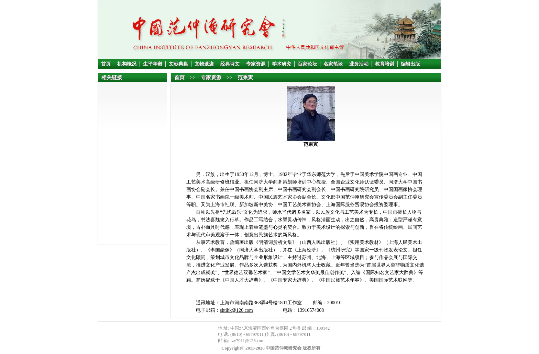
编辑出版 (410, 64)
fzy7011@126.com (247, 340)
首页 (106, 64)
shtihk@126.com (236, 310)
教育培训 (384, 64)
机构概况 (126, 64)
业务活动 (358, 64)
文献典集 (178, 64)
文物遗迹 (204, 64)
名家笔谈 (333, 64)
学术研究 (281, 64)
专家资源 (255, 64)
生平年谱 (152, 64)
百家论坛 (307, 64)
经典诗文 (230, 64)
